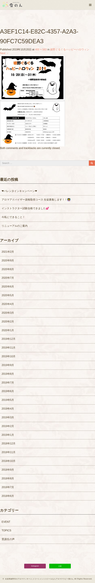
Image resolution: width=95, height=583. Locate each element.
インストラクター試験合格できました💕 (25, 208)
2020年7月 (8, 277)
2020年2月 (8, 321)
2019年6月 (8, 391)
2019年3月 (8, 417)
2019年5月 (8, 400)
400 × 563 (41, 49)
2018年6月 (8, 496)
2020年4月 (8, 304)
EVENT (6, 521)
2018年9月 (8, 469)
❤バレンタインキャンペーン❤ (19, 191)
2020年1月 (8, 330)
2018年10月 (8, 461)
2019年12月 (8, 338)
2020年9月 (8, 260)
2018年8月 (8, 478)
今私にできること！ (13, 217)
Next (4, 53)
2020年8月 (8, 269)
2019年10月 (8, 356)
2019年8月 (8, 373)
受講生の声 (8, 539)
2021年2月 (8, 251)
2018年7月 (8, 487)
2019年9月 (8, 365)
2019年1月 (8, 435)
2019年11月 (8, 347)
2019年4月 (8, 408)
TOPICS (6, 530)
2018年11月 (8, 452)
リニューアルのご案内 (15, 225)
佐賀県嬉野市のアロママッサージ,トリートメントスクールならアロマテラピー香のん (39, 579)
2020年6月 (8, 286)
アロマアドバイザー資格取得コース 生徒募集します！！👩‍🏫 (36, 199)
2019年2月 (8, 426)
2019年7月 (8, 382)
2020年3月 (8, 312)
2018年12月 (8, 443)
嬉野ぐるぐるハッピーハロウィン (69, 49)
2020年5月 (8, 295)
